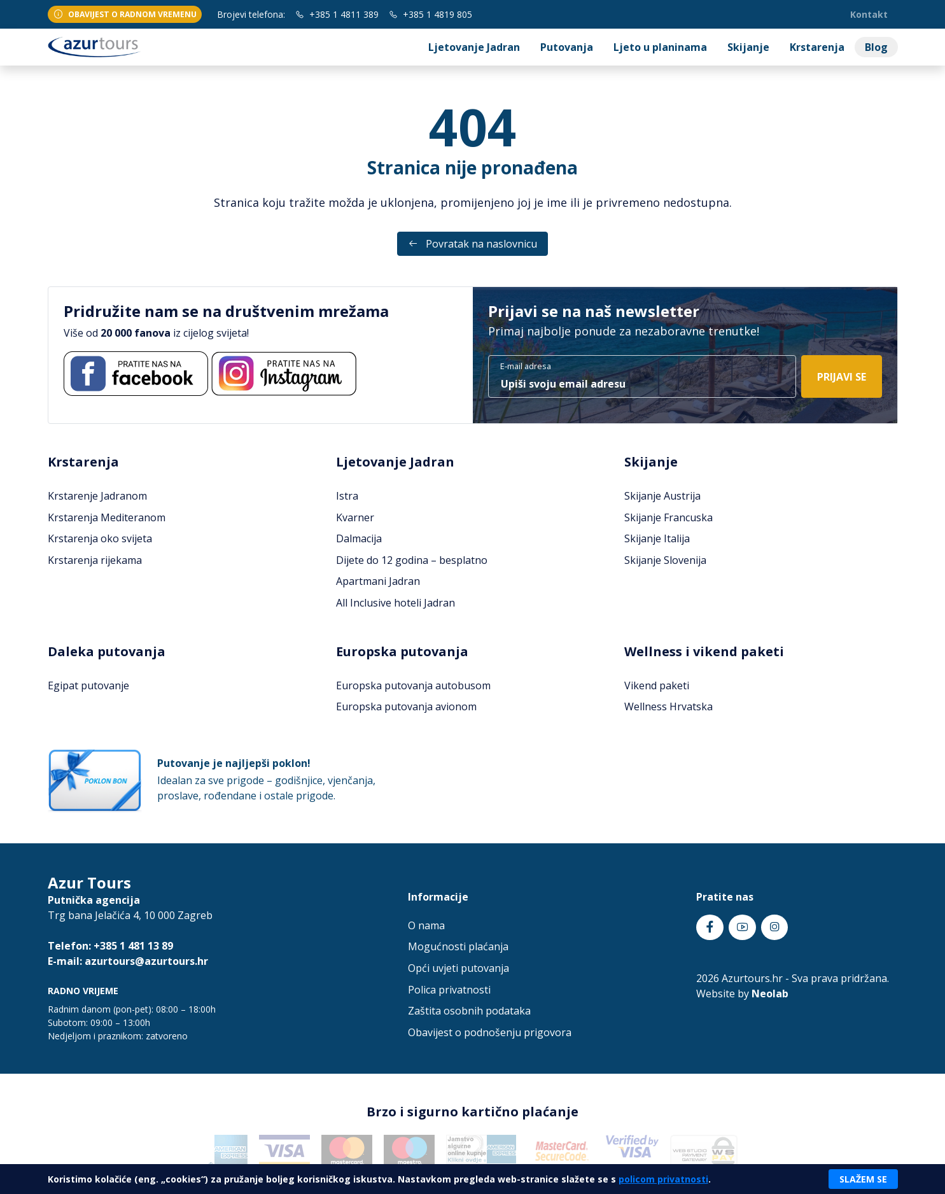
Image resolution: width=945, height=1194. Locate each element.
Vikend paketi (656, 685)
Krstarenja (817, 47)
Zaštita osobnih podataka (469, 1011)
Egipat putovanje (88, 685)
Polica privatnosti (449, 990)
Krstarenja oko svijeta (100, 538)
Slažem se (863, 1179)
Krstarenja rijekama (95, 560)
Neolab (770, 994)
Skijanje (748, 47)
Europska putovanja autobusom (413, 685)
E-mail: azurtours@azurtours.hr (128, 961)
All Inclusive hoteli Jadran (395, 603)
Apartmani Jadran (378, 581)
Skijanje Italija (657, 538)
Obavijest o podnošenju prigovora (489, 1032)
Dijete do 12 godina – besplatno (411, 560)
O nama (426, 925)
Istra (347, 496)
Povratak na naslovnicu (472, 244)
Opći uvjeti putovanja (458, 968)
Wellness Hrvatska (668, 706)
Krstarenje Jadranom (97, 496)
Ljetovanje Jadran (474, 47)
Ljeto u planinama (660, 47)
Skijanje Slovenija (665, 560)
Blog (876, 47)
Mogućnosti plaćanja (458, 946)
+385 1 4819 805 (430, 14)
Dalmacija (359, 538)
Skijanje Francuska (668, 517)
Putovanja (566, 47)
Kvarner (355, 517)
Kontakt (869, 14)
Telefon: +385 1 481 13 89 (110, 946)
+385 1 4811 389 (337, 14)
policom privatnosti (663, 1179)
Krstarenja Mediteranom (106, 517)
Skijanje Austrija (662, 496)
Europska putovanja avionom (406, 706)
